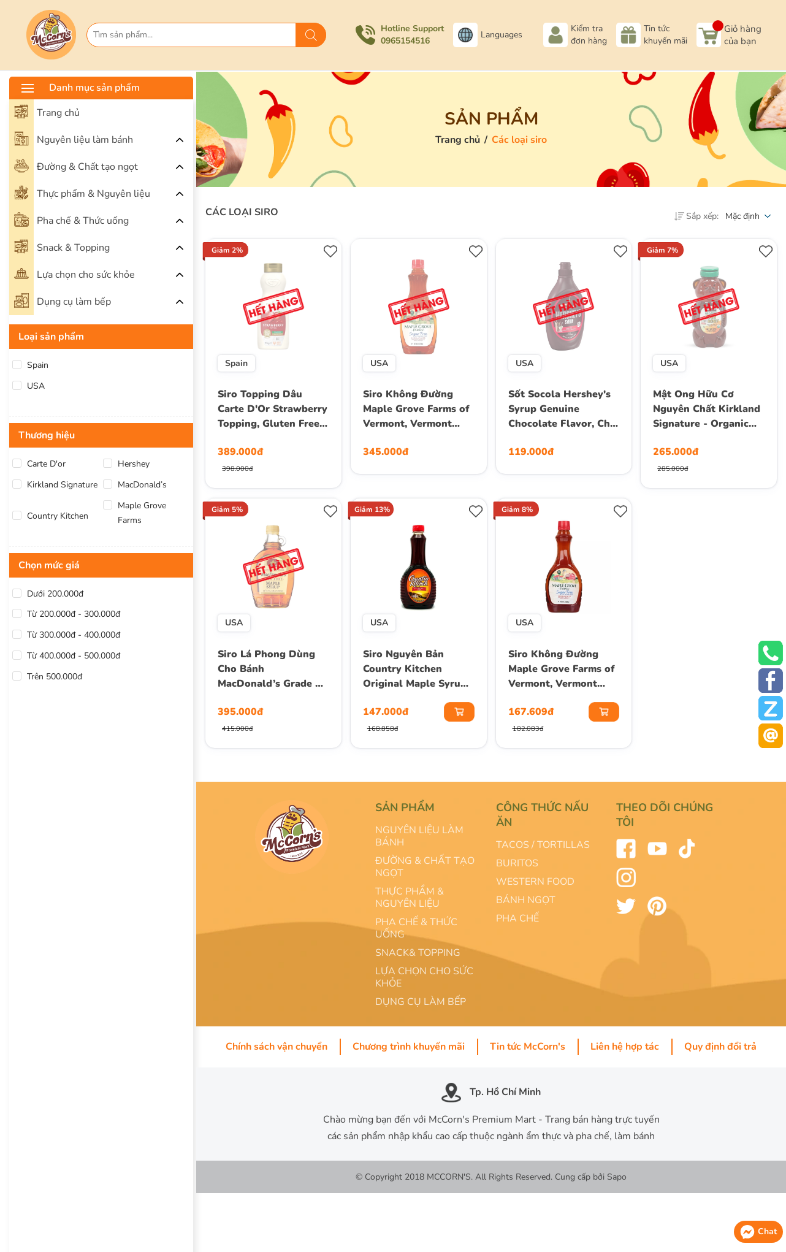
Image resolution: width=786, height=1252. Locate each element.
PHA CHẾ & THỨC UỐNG (416, 928)
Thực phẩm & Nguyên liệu (82, 192)
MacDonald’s (142, 484)
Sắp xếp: (696, 216)
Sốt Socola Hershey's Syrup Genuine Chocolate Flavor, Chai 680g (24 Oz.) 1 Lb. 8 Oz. (563, 410)
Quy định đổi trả (720, 1046)
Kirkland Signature (62, 484)
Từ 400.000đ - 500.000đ (73, 656)
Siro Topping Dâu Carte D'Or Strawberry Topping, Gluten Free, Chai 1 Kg (272, 410)
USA (36, 386)
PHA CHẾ (517, 918)
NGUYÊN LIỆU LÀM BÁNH (419, 836)
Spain (37, 365)
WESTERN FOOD (535, 881)
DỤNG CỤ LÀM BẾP (420, 1002)
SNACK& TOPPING (417, 953)
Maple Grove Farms (142, 513)
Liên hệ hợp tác (624, 1046)
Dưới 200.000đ (55, 594)
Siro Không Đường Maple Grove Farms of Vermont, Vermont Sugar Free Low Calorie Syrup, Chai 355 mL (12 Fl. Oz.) (561, 670)
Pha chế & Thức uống (71, 219)
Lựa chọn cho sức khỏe (74, 273)
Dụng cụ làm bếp (62, 300)
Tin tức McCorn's (527, 1046)
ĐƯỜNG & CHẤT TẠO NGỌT (425, 867)
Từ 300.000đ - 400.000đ (73, 635)
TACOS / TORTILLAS (543, 845)
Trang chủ (47, 112)
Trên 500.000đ (54, 676)
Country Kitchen (57, 516)
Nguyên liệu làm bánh (73, 139)
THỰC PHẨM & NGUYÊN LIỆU (409, 897)
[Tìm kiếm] (311, 35)
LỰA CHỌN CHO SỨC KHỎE (424, 977)
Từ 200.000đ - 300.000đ (73, 614)
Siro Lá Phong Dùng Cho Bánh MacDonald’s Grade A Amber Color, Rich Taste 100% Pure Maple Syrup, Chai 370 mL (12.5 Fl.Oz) (272, 670)
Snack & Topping (62, 246)
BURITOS (517, 863)
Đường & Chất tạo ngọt (76, 166)
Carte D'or (46, 464)
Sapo (617, 1177)
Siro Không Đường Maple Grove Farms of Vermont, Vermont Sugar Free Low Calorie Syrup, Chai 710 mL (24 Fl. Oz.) (416, 410)
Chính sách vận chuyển (276, 1046)
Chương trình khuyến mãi (409, 1046)
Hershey (134, 464)
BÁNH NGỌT (525, 900)
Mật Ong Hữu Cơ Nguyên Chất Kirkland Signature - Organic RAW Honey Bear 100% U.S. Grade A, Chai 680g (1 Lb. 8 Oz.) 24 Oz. (706, 410)
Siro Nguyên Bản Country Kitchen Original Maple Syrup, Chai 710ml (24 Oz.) (416, 670)
